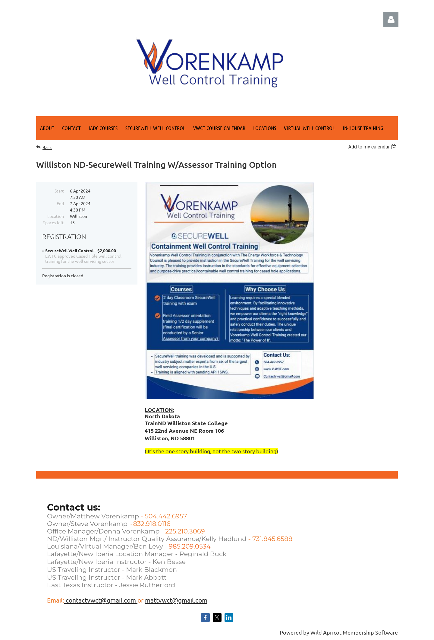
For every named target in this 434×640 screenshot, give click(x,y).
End (60, 203)
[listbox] (373, 147)
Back (47, 147)
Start (59, 190)
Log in (390, 19)
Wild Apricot (325, 632)
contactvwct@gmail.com (100, 600)
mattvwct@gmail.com (176, 600)
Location (55, 216)
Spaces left (53, 222)
